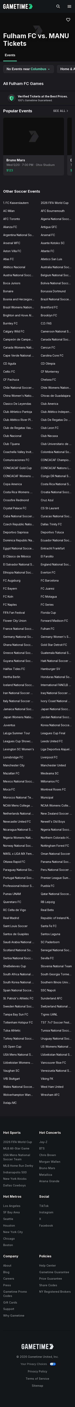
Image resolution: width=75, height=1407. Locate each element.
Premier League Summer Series (58, 877)
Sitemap (37, 1385)
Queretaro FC (12, 902)
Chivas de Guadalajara (55, 395)
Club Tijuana (11, 444)
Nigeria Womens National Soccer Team (20, 837)
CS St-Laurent (50, 508)
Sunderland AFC (51, 998)
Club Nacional (12, 436)
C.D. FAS (46, 323)
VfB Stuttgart (11, 1078)
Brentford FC (49, 307)
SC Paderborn (50, 942)
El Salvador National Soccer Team (20, 564)
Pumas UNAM (12, 894)
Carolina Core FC (52, 355)
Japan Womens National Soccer (20, 717)
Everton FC (48, 572)
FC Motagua (49, 596)
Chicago (9, 1238)
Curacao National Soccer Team (58, 516)
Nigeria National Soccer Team (58, 829)
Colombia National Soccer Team (58, 452)
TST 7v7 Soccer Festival (57, 1022)
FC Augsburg (11, 580)
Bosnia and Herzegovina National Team (20, 299)
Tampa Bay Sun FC (15, 1014)
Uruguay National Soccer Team (58, 1038)
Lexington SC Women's (18, 749)
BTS (42, 1148)
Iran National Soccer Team (20, 693)
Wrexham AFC (50, 1094)
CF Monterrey (50, 371)
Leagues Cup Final (53, 733)
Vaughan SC (11, 1070)
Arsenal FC (48, 235)
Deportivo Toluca (52, 532)
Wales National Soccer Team (20, 1086)
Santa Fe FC (49, 926)
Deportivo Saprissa (15, 532)
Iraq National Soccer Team (58, 693)
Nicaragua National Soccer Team (20, 829)
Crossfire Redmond (16, 500)
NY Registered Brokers (55, 1291)
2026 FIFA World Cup (55, 203)
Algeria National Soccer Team (58, 219)
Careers (8, 1278)
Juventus (9, 725)
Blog (6, 1272)
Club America (49, 403)
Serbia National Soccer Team (20, 958)
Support (8, 1309)
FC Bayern (10, 588)
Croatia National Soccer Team (58, 492)
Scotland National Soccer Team (20, 950)
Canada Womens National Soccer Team (20, 347)
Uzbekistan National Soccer (58, 1054)
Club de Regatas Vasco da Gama (20, 427)
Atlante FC (47, 251)
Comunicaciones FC (16, 460)
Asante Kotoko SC (53, 243)
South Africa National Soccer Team (20, 974)
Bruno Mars (47, 1168)
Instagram (46, 1212)
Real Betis (47, 910)
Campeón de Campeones (20, 339)
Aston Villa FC (12, 251)
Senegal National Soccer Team (58, 950)
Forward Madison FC (54, 620)
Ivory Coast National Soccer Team (58, 701)
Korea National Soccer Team (58, 725)
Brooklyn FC (49, 315)
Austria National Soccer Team (20, 275)
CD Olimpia (48, 363)
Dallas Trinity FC (51, 524)
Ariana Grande (49, 1181)
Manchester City (14, 765)
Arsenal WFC (11, 243)
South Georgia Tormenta (57, 974)
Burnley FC (10, 323)
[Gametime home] (20, 6)
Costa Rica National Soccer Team (58, 484)
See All (61, 110)
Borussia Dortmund (53, 291)
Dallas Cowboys (14, 1185)
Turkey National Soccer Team (20, 1038)
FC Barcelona (50, 580)
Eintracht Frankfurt (53, 548)
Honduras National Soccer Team (58, 677)
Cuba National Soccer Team (20, 516)
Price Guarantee (50, 1278)
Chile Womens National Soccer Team (58, 387)
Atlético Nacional (14, 267)
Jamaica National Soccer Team (20, 709)
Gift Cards (10, 1302)
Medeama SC (50, 773)
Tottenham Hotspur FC (18, 1022)
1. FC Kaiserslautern (16, 203)
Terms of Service (37, 1378)
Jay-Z (43, 1142)
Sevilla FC (47, 958)
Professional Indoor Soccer (20, 886)
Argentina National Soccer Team (20, 235)
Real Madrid (11, 918)
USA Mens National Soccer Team (20, 1054)
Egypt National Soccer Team (20, 548)
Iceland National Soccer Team (20, 685)
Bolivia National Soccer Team (58, 283)
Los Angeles (11, 1206)
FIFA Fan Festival (14, 612)
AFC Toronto (11, 219)
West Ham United (52, 1086)
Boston (8, 1245)
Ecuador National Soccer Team (58, 540)
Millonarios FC (50, 781)
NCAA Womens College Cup (58, 805)
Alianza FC (10, 227)
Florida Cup (48, 612)
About (7, 1265)
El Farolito (47, 556)
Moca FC (9, 789)
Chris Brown (47, 1155)
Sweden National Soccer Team (20, 1006)
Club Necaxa (49, 436)
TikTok (44, 1206)
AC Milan (9, 211)
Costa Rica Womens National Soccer (20, 492)
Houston (9, 1225)
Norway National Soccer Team (20, 845)
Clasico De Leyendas (17, 403)
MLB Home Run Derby (18, 1165)
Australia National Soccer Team (58, 267)
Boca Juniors (11, 283)
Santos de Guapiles (16, 934)
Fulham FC (47, 628)
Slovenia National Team (56, 966)
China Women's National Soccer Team (20, 395)
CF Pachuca (11, 379)
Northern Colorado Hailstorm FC (58, 837)
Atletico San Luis (51, 259)
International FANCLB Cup (57, 685)
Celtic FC (9, 371)
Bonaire (8, 291)
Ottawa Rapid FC (14, 861)
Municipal (47, 797)
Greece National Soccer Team (20, 652)
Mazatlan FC (11, 773)
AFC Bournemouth (53, 211)
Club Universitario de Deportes (58, 444)
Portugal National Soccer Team (20, 877)
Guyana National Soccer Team (20, 661)
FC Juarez (47, 588)
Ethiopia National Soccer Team (20, 572)
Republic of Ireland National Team (58, 918)
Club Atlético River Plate (19, 419)
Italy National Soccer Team (20, 701)
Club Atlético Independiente (58, 411)
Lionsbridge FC (13, 757)
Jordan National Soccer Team (58, 717)
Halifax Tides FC (14, 669)
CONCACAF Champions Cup (58, 460)
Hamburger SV (50, 669)
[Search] (58, 6)
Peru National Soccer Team (58, 869)
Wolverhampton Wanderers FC (20, 1094)
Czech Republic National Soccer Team (20, 524)
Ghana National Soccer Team (20, 644)
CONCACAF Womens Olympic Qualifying (20, 476)
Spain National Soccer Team (20, 990)
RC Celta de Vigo (14, 910)
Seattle (8, 1219)
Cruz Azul (47, 500)
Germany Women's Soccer (58, 636)
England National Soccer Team (58, 564)
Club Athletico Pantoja (17, 411)
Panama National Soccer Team (58, 861)
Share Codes (48, 1285)
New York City (13, 1232)
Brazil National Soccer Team (58, 299)
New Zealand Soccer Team (58, 813)
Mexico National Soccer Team (20, 781)
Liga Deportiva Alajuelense (58, 749)
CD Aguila (9, 363)
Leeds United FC (52, 741)
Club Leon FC (50, 427)
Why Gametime (13, 1315)
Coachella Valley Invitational (20, 452)
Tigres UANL (49, 1014)
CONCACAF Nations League (58, 468)
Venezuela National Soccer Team (58, 1070)
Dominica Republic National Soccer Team (20, 540)
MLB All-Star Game (16, 1148)
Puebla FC (47, 886)
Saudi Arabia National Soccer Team (20, 942)
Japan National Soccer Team (58, 709)
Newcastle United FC (17, 821)
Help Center (47, 1265)
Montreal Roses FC (53, 789)
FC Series (47, 604)
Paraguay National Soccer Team (20, 869)
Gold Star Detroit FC (54, 644)
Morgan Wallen (49, 1161)
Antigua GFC (49, 227)
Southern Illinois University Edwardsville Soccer (58, 982)
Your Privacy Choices (33, 1364)
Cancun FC (48, 347)
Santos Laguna (50, 934)
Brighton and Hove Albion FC (20, 315)
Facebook (46, 1225)
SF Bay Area (11, 1212)
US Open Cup (12, 1046)
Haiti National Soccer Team (58, 661)
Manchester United (53, 765)
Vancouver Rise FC (53, 1062)
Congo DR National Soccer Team (58, 476)
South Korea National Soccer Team (20, 982)
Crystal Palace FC (14, 508)
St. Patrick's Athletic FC (18, 998)
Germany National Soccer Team (20, 636)
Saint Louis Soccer (15, 926)
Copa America (12, 484)
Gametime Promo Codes (15, 1294)
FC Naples (10, 604)
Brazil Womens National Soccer (20, 307)
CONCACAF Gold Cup (17, 468)
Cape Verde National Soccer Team (20, 355)
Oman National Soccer (55, 853)
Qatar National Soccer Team (58, 894)
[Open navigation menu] (69, 6)
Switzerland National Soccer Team (58, 1006)
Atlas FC (8, 259)
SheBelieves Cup (14, 966)
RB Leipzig (48, 902)
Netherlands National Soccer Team (20, 813)
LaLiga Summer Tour (16, 733)
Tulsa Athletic (12, 1030)
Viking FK (47, 1078)
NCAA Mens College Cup (19, 805)
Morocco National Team (19, 797)
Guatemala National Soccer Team (58, 652)
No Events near (28, 69)
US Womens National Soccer (58, 1046)
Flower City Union (14, 620)
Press (7, 1285)
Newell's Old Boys (53, 821)
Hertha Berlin (11, 677)
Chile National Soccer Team (20, 387)
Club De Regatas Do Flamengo (58, 419)
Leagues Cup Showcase (19, 741)
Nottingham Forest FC (55, 845)
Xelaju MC (10, 1102)
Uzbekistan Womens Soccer (20, 1062)
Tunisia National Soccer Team (58, 1030)
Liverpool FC (49, 757)
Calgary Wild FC (13, 331)
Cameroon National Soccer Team (58, 331)
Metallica (45, 1174)
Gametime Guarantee (54, 1272)
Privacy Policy (37, 1371)
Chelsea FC (48, 379)
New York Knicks (15, 1178)
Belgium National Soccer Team (58, 275)
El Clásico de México (17, 556)
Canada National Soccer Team (58, 339)
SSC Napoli (48, 990)
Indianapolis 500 (15, 1172)
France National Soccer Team (20, 628)
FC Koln (8, 596)
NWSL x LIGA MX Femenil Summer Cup (20, 853)
